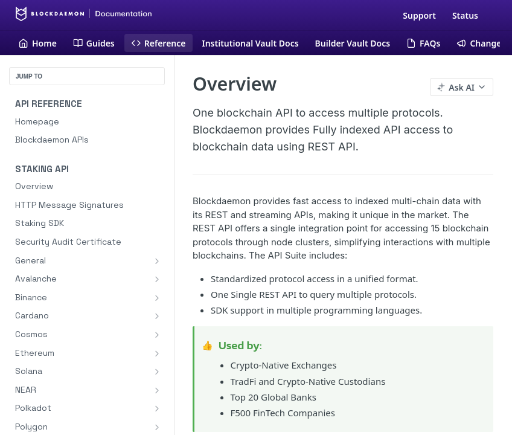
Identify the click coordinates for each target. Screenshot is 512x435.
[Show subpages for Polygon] (157, 427)
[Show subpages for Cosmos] (157, 335)
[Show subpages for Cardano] (157, 316)
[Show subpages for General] (157, 261)
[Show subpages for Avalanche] (157, 279)
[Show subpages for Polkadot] (157, 408)
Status (465, 15)
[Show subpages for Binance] (157, 298)
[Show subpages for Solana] (157, 371)
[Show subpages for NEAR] (157, 390)
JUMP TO (29, 76)
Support (419, 15)
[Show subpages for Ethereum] (157, 353)
